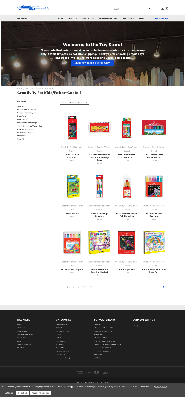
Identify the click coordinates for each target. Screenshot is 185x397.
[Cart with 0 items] (167, 8)
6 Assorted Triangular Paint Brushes (127, 214)
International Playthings (27, 122)
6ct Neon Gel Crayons (72, 269)
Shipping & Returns (109, 18)
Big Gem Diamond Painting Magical (99, 270)
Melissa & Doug (23, 119)
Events (58, 338)
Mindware (21, 136)
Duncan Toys (61, 354)
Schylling (60, 348)
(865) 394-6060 (160, 18)
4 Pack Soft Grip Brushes (99, 214)
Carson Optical (62, 331)
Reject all (22, 392)
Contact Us (88, 18)
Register (30, 344)
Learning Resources (25, 129)
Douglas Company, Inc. (27, 113)
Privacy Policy (160, 386)
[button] (92, 63)
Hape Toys (21, 116)
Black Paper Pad (127, 269)
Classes (59, 334)
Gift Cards (128, 18)
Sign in (20, 344)
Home (60, 18)
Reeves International (26, 132)
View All (20, 139)
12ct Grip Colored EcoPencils (126, 156)
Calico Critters (62, 351)
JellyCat (20, 106)
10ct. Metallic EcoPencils (72, 156)
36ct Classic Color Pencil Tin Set (154, 156)
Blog (141, 18)
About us (72, 18)
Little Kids (60, 344)
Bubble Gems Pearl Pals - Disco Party (154, 270)
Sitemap (20, 348)
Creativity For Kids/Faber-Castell (30, 126)
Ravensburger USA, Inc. (27, 109)
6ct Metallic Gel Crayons (154, 214)
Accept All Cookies (40, 392)
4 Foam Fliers (72, 213)
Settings (9, 392)
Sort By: (65, 102)
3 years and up (61, 324)
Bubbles (59, 328)
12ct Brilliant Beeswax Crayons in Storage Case (99, 157)
